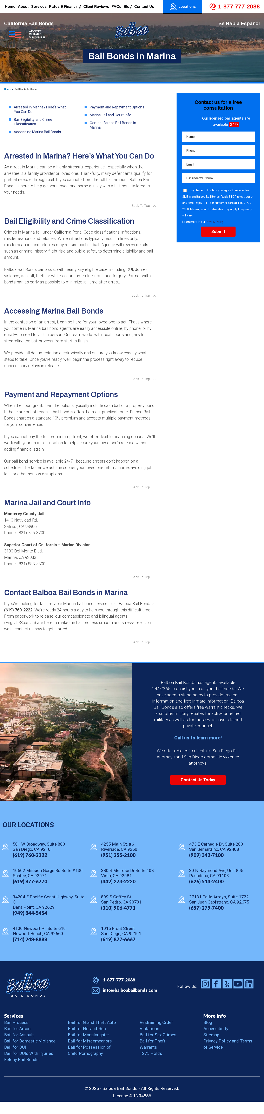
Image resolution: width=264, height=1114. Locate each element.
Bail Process (16, 1034)
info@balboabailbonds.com (130, 1002)
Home (7, 89)
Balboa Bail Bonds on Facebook (216, 996)
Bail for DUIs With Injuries (28, 1065)
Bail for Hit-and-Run (87, 1041)
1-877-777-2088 (239, 6)
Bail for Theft (152, 1053)
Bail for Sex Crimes (158, 1047)
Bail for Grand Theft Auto (92, 1034)
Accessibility (215, 1041)
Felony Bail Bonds (21, 1071)
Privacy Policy (214, 223)
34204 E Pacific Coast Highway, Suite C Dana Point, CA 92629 (48, 914)
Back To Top (141, 207)
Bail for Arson (17, 1041)
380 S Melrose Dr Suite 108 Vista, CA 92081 (127, 885)
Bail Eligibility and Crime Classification (33, 121)
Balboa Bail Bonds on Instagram (205, 996)
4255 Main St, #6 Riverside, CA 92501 (120, 859)
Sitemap (211, 1047)
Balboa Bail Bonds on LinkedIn (248, 996)
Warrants (148, 1059)
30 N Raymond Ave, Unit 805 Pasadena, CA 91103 (216, 885)
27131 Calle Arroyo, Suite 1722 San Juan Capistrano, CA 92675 (219, 912)
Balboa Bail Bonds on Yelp (227, 996)
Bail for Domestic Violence (29, 1053)
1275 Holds (151, 1065)
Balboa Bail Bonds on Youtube (238, 996)
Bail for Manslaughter (88, 1047)
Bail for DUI (15, 1059)
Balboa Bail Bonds (28, 997)
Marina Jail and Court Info (110, 115)
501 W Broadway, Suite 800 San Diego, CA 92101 (39, 859)
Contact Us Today (198, 792)
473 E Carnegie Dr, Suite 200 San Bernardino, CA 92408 (216, 859)
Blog (207, 1034)
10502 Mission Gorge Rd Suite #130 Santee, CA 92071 (48, 885)
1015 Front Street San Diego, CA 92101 (121, 943)
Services (13, 1028)
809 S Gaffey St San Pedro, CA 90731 (121, 912)
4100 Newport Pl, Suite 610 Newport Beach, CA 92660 (39, 943)
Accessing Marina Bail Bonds (37, 132)
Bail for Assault (19, 1047)
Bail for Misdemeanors (90, 1053)
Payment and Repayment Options (117, 107)
